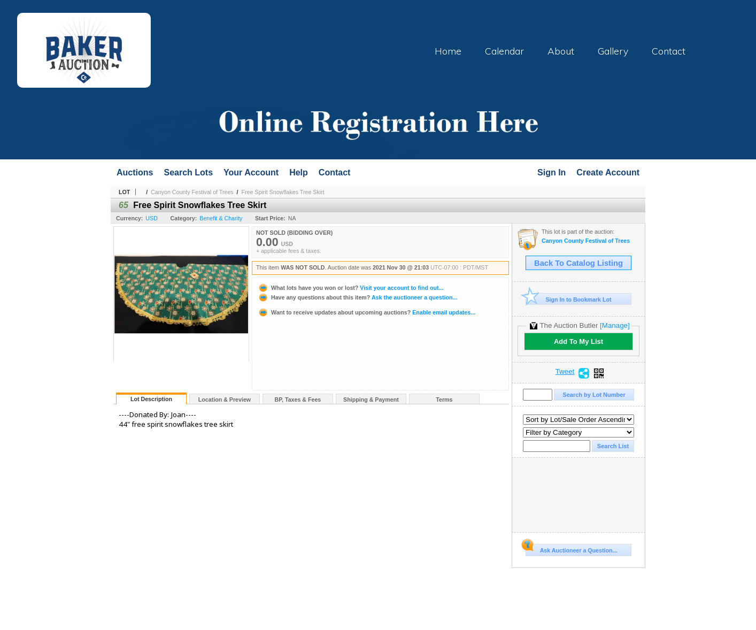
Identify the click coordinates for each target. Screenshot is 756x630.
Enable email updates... (366, 312)
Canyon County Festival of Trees (192, 192)
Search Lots (188, 172)
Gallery (613, 51)
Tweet (565, 371)
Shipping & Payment (371, 399)
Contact (668, 51)
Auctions (135, 172)
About (560, 51)
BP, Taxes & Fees (298, 399)
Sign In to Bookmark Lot (569, 299)
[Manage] (614, 325)
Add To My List (578, 341)
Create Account (607, 172)
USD (151, 218)
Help (298, 172)
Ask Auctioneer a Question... (571, 549)
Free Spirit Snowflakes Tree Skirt (283, 192)
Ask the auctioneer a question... (357, 297)
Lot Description (151, 399)
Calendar (504, 51)
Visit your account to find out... (350, 288)
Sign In (551, 172)
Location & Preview (224, 399)
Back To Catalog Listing (578, 263)
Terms (444, 399)
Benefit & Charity (220, 218)
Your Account (251, 172)
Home (448, 51)
